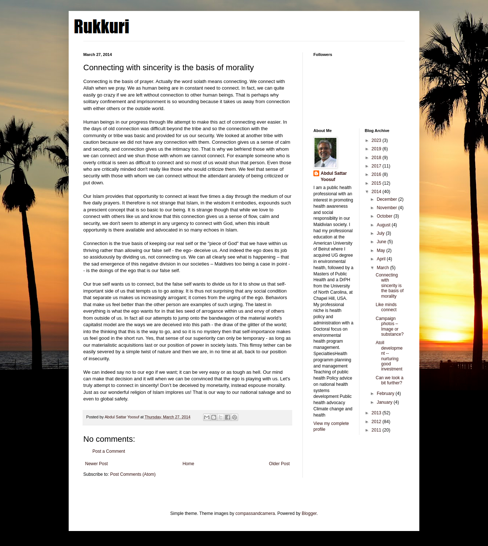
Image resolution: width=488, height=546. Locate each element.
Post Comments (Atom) (133, 474)
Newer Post (96, 463)
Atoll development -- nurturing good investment (389, 356)
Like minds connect (385, 307)
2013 (376, 412)
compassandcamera (255, 513)
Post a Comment (108, 451)
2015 (376, 183)
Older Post (279, 463)
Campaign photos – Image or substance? (389, 326)
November (387, 207)
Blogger (309, 513)
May (381, 250)
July (381, 233)
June (382, 241)
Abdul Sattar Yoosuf (334, 176)
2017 (376, 166)
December (387, 199)
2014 (376, 191)
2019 (376, 148)
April (381, 258)
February (386, 393)
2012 (376, 421)
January (385, 402)
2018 (376, 157)
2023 (376, 140)
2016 (376, 174)
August (384, 224)
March (383, 267)
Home (188, 463)
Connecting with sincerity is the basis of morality (389, 285)
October (385, 216)
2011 (376, 430)
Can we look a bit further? (389, 380)
